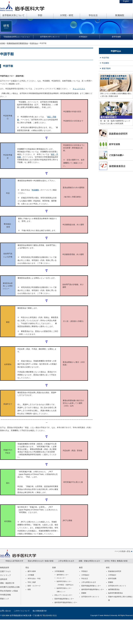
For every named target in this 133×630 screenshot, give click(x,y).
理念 (27, 568)
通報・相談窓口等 (7, 583)
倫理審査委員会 (114, 589)
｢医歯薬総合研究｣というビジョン (16, 37)
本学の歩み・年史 (34, 578)
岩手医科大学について (13, 15)
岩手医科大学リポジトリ (50, 37)
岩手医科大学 (22, 6)
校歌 (29, 589)
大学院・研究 (66, 15)
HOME (2, 43)
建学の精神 (32, 571)
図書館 (83, 593)
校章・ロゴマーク (34, 586)
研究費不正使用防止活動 (10, 587)
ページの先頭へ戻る (122, 551)
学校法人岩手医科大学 (14, 561)
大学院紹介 (83, 37)
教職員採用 (4, 568)
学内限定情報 (5, 595)
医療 (54, 568)
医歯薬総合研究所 (114, 571)
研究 (108, 568)
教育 (81, 568)
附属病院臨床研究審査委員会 (17, 43)
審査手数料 (106, 68)
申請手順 (105, 58)
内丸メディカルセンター (63, 595)
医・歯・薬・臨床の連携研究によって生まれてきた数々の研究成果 (115, 122)
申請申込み (34, 43)
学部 (40, 15)
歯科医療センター (62, 575)
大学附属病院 (59, 571)
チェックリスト (79, 89)
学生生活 (93, 15)
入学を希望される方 (66, 561)
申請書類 (35, 190)
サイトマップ (5, 575)
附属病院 (119, 15)
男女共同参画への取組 (9, 591)
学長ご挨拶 (32, 582)
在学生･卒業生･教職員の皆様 (116, 561)
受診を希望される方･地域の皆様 (40, 561)
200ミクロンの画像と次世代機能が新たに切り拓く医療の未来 (116, 95)
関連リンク (4, 599)
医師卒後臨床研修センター (64, 599)
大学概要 (31, 575)
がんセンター (61, 578)
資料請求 (3, 579)
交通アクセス (5, 571)
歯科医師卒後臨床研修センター (65, 602)
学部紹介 (84, 571)
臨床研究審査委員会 (115, 593)
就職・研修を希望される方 (89, 561)
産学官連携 (116, 37)
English (126, 1)
